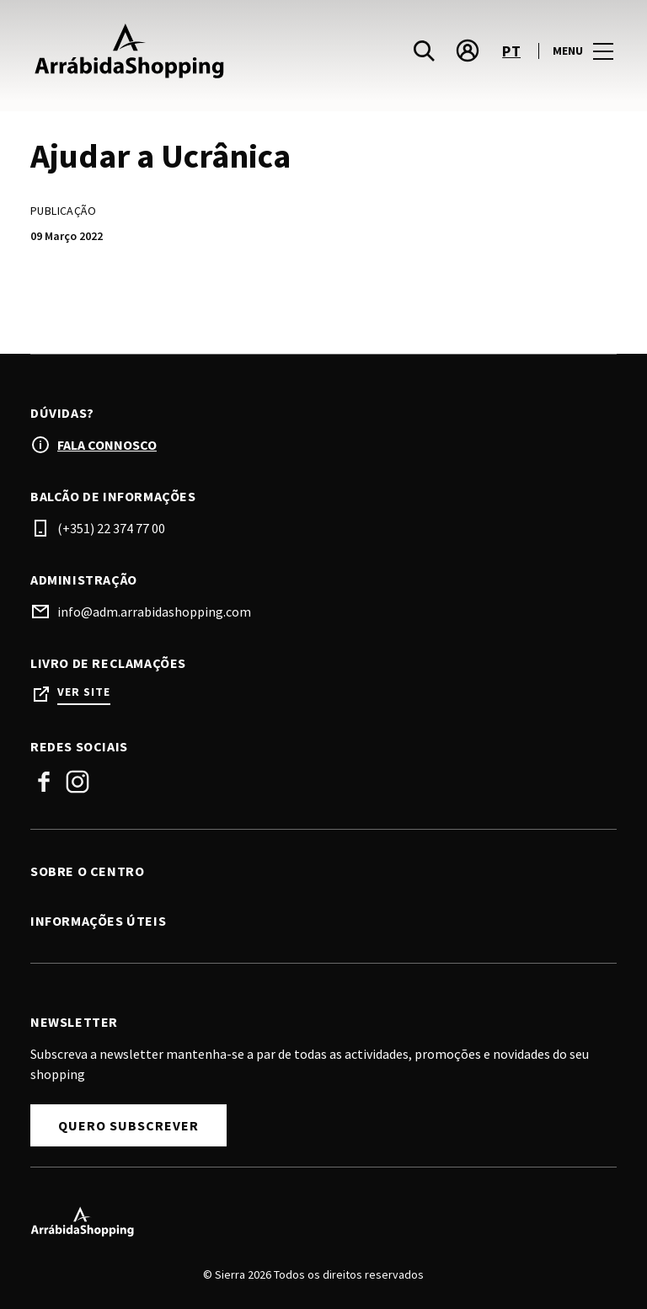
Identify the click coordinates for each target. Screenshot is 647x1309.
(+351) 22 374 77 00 (111, 528)
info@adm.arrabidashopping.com (154, 611)
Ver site (83, 692)
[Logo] (313, 1221)
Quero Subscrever (128, 1125)
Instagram (77, 781)
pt (511, 51)
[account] (467, 50)
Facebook (43, 781)
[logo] (179, 50)
